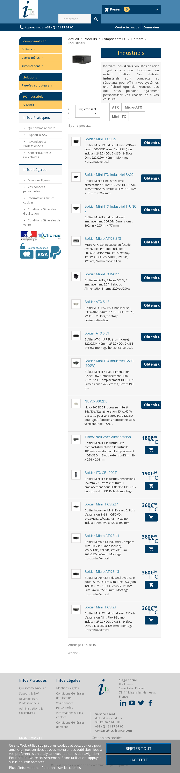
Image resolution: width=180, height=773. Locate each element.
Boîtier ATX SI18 (97, 301)
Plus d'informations (24, 767)
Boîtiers (29, 49)
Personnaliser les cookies (61, 767)
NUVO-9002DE (96, 401)
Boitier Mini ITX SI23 (100, 607)
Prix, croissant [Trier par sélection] (88, 111)
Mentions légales (38, 180)
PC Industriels (33, 96)
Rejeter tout (139, 748)
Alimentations (33, 66)
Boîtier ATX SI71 (97, 333)
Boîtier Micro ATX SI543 (103, 238)
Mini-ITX (119, 116)
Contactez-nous (127, 27)
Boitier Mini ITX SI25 (100, 139)
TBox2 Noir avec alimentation (108, 437)
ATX (115, 107)
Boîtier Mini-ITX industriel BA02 (109, 174)
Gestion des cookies (107, 738)
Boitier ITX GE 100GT (101, 472)
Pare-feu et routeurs (37, 85)
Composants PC (34, 41)
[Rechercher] (79, 18)
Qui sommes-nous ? (41, 128)
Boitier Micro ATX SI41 (102, 535)
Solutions (30, 77)
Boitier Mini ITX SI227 (101, 504)
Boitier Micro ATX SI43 (102, 571)
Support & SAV (37, 135)
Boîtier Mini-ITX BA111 (102, 274)
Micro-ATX (133, 107)
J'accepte (139, 759)
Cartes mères (33, 58)
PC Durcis (30, 104)
